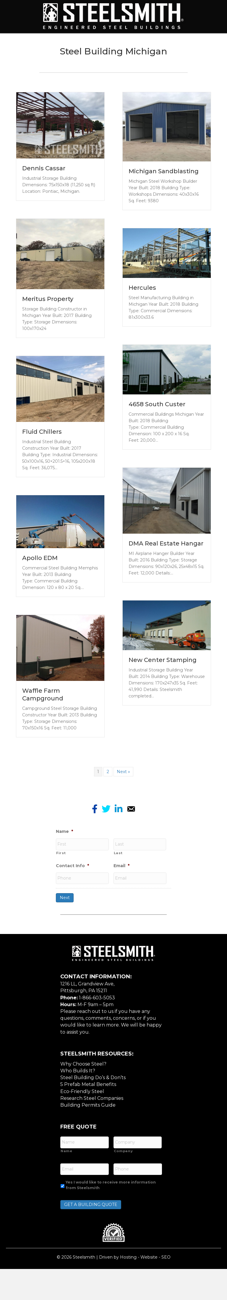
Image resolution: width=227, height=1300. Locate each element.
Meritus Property (47, 338)
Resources (113, 63)
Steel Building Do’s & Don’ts (93, 1113)
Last (118, 891)
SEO (166, 1288)
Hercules (142, 327)
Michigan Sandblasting (164, 211)
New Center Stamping (163, 699)
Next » (123, 811)
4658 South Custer (157, 444)
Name (64, 871)
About (53, 43)
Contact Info (72, 903)
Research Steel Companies (91, 1134)
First (61, 891)
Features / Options (181, 43)
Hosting (128, 1288)
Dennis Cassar (43, 208)
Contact (149, 63)
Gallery (77, 63)
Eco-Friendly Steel (82, 1127)
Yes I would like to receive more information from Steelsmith (111, 1216)
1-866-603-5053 (97, 1033)
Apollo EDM (40, 597)
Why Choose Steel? (83, 1099)
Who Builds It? (77, 1106)
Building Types (91, 43)
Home (27, 43)
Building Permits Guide (88, 1140)
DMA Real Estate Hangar (166, 583)
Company (123, 1184)
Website (149, 1288)
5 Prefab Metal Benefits (88, 1120)
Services (133, 43)
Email (121, 903)
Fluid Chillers (42, 471)
